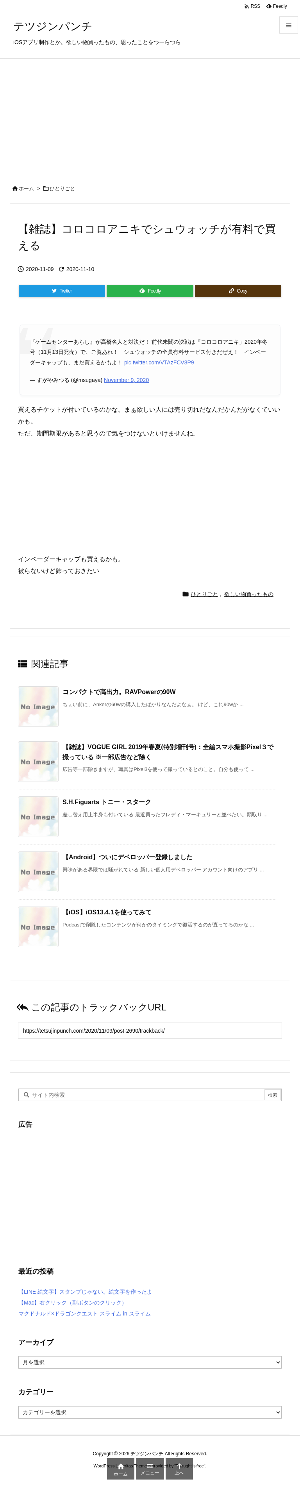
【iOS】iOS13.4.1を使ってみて (107, 912)
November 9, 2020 (126, 380)
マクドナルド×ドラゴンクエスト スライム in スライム (84, 1313)
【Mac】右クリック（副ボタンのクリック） (72, 1302)
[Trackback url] (150, 1031)
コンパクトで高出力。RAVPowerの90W (119, 692)
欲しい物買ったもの (248, 594)
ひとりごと (62, 188)
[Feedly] (150, 291)
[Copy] (238, 291)
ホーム (26, 188)
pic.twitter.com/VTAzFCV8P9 (159, 362)
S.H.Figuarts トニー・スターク (106, 802)
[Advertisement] (150, 117)
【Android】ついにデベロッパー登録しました (127, 857)
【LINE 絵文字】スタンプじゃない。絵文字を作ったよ (85, 1292)
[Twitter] (62, 291)
